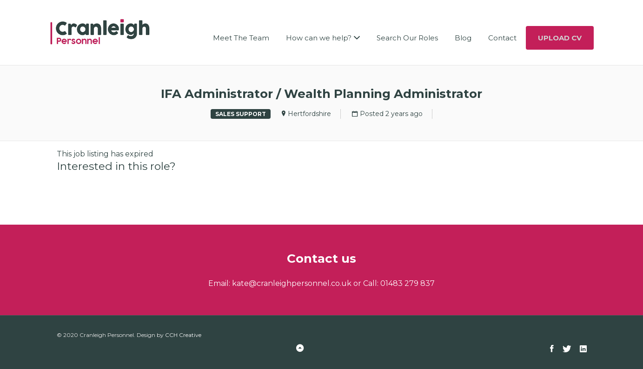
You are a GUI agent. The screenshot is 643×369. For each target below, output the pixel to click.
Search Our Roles (407, 37)
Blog (463, 37)
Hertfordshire (309, 114)
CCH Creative (183, 334)
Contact (502, 37)
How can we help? (318, 37)
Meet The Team (241, 37)
